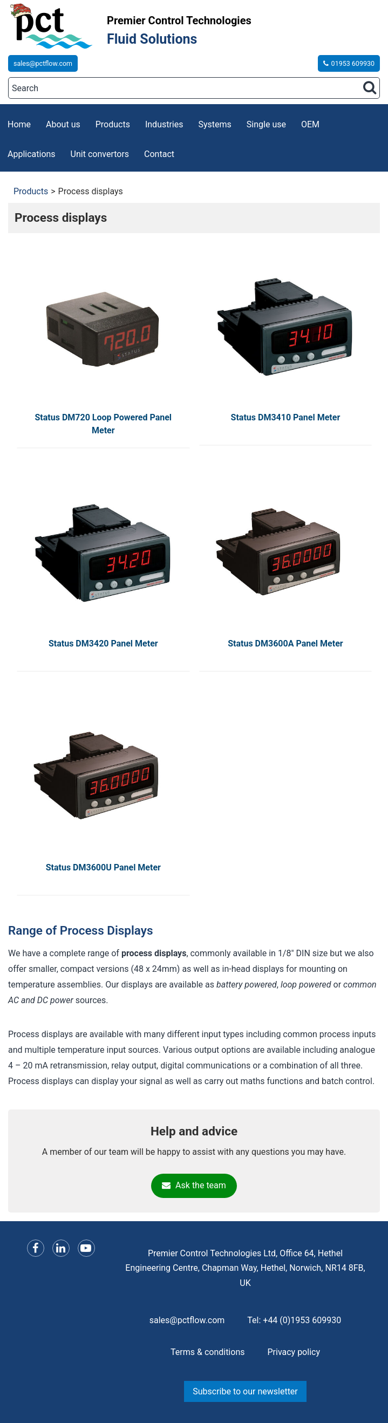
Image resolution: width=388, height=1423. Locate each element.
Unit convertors (100, 154)
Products (113, 124)
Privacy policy (293, 1352)
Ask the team (194, 1185)
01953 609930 (349, 63)
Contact (159, 154)
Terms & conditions (207, 1352)
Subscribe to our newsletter (245, 1391)
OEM (310, 124)
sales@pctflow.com (42, 63)
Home (19, 124)
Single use (266, 124)
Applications (32, 154)
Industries (164, 124)
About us (63, 124)
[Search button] (369, 87)
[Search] (194, 88)
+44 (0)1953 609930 (302, 1320)
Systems (215, 124)
